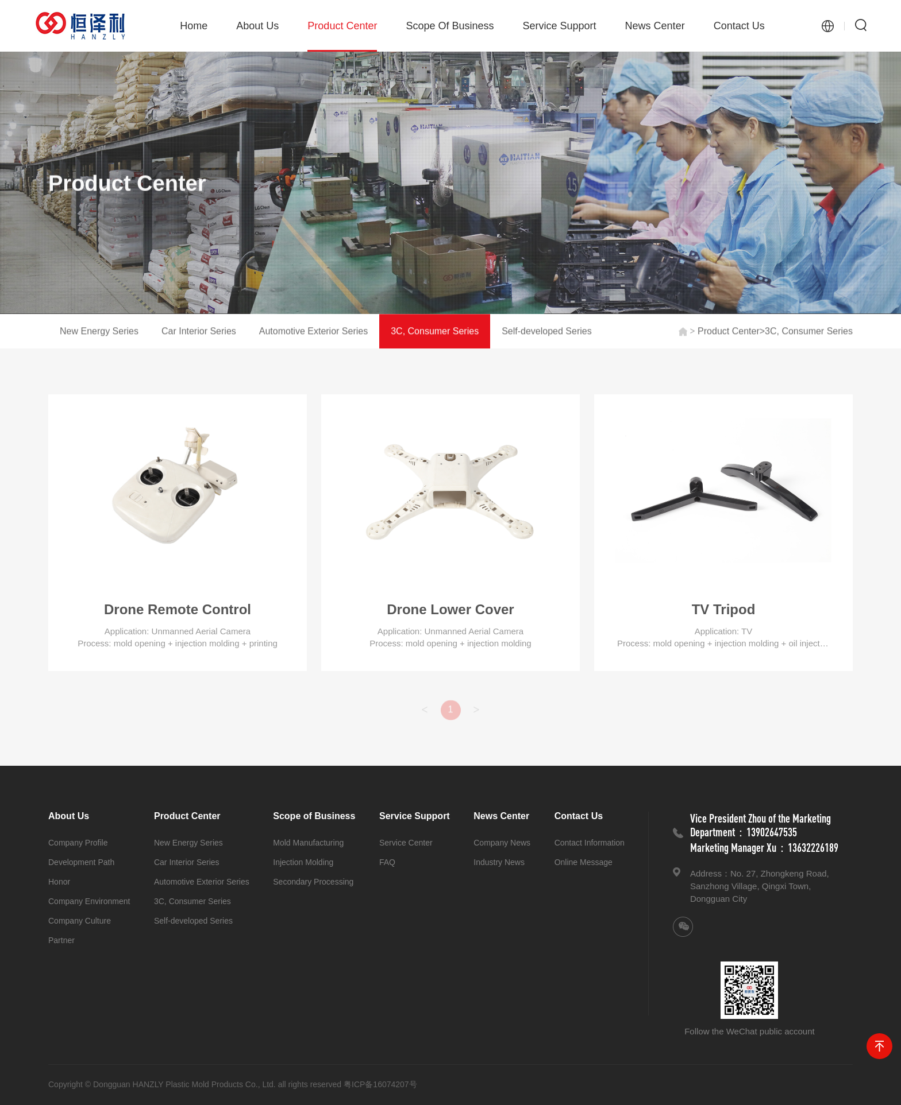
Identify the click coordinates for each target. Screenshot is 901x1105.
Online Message (584, 862)
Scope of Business (450, 26)
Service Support (559, 26)
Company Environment (89, 901)
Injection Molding (303, 862)
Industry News (499, 862)
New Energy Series (99, 331)
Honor (59, 881)
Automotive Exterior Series (313, 331)
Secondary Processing (313, 881)
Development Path (81, 862)
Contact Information (590, 842)
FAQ (387, 862)
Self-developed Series (547, 331)
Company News (501, 842)
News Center (655, 26)
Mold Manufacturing (308, 842)
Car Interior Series (198, 331)
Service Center (406, 842)
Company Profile (78, 842)
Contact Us (739, 26)
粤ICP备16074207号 (380, 1084)
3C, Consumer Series (435, 331)
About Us (257, 26)
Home (193, 26)
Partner (61, 940)
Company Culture (79, 920)
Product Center (342, 36)
